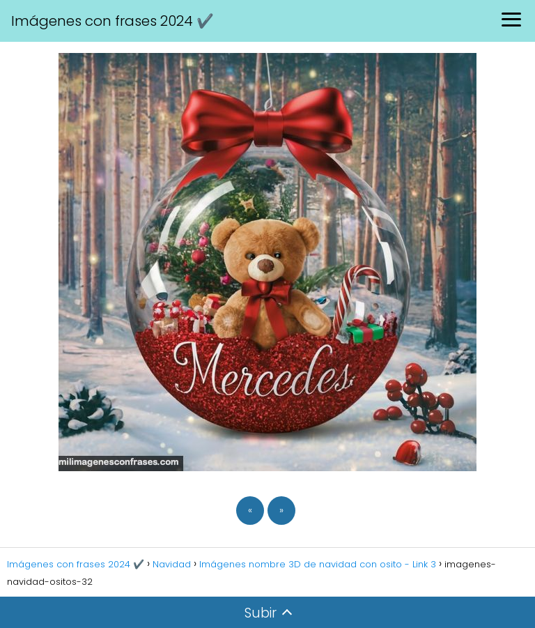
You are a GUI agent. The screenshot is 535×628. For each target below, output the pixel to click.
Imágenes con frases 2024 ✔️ (112, 21)
